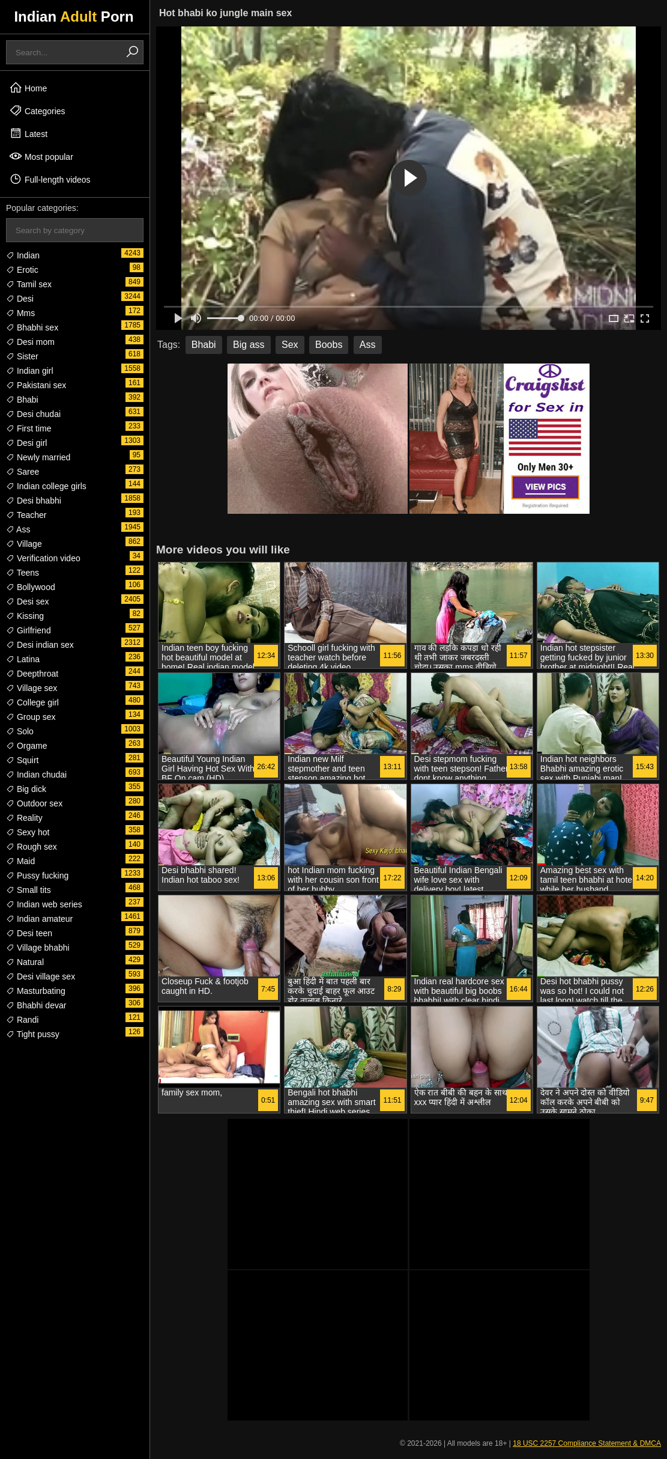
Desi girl (26, 443)
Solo (20, 731)
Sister (22, 356)
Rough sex (31, 846)
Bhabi (22, 399)
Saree (22, 472)
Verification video (43, 558)
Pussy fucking (37, 875)
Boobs (328, 345)
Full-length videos (50, 179)
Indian (23, 255)
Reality (24, 818)
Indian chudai (36, 774)
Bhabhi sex (32, 327)
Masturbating (35, 991)
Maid (20, 861)
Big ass (248, 345)
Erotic (22, 270)
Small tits (28, 890)
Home (28, 87)
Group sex (30, 717)
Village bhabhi (38, 947)
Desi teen (29, 933)
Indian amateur (39, 919)
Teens (22, 572)
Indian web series (44, 904)
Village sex (31, 688)
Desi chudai (33, 414)
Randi (22, 1020)
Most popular (41, 156)
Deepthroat (32, 673)
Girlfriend (28, 630)
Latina (23, 659)
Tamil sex (29, 284)
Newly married (38, 457)
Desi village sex (40, 976)
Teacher (26, 515)
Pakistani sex (36, 385)
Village (24, 544)
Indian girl (29, 371)
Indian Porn (73, 16)
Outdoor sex (34, 803)
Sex (290, 345)
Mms (20, 313)
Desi (20, 298)
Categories (37, 110)
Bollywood (30, 587)
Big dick (26, 789)
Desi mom (30, 342)
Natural (25, 962)
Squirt (22, 760)
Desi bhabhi (33, 500)
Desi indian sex (40, 645)
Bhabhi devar (36, 1005)
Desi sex (27, 601)
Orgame (26, 746)
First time (28, 428)
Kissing (25, 616)
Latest (28, 133)
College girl (32, 702)
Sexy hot (27, 832)
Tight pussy (32, 1034)
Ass (18, 529)
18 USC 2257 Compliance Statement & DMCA (587, 1443)
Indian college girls (46, 486)
